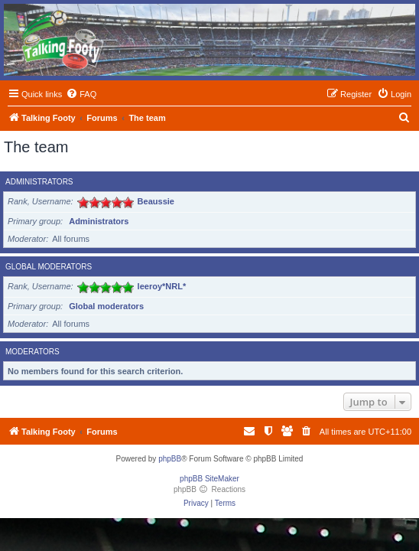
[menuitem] (81, 94)
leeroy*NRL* (162, 286)
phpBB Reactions (209, 489)
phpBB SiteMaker (209, 478)
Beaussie (156, 201)
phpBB (169, 459)
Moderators (32, 351)
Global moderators (48, 266)
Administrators (39, 182)
